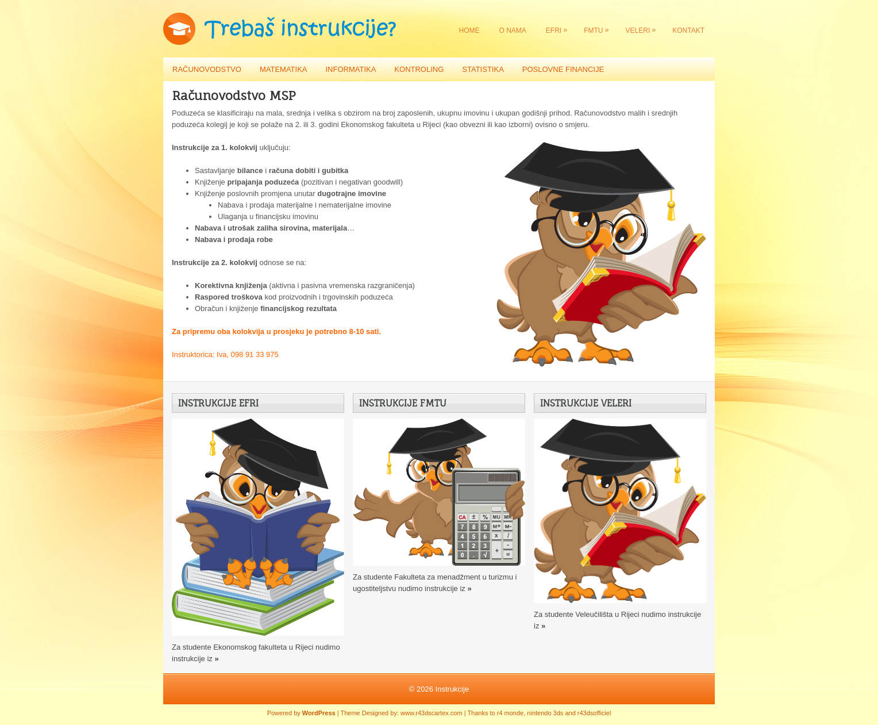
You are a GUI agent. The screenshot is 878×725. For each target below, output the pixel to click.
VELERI (644, 27)
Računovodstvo (206, 69)
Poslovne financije (563, 69)
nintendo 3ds (545, 712)
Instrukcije (452, 689)
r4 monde (510, 712)
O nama (512, 30)
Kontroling (419, 69)
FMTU (599, 27)
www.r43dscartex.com (432, 712)
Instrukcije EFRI (218, 403)
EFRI (559, 27)
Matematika (283, 69)
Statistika (482, 69)
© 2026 (422, 689)
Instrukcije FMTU (402, 403)
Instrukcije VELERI (585, 403)
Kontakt (688, 30)
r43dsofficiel (594, 712)
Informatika (350, 69)
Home (469, 30)
